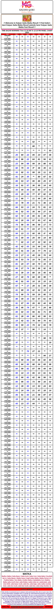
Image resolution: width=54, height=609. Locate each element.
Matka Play (5, 607)
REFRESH (48, 607)
